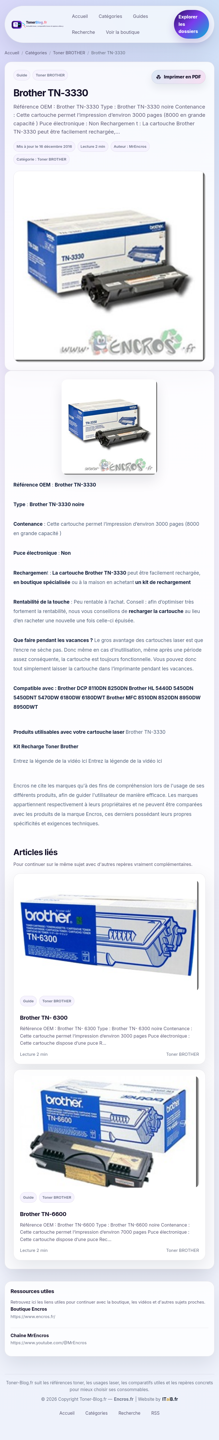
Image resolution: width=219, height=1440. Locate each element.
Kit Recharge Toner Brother (45, 746)
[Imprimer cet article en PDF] (178, 77)
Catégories (110, 16)
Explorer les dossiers (188, 24)
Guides (140, 16)
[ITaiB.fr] (170, 1399)
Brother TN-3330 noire (57, 504)
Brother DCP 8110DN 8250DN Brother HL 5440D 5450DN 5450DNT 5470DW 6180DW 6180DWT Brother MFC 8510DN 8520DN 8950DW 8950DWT (107, 697)
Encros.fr (124, 1399)
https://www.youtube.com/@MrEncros (49, 1342)
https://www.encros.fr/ (33, 1316)
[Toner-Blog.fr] (36, 24)
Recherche (83, 32)
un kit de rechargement (163, 582)
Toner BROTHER (69, 52)
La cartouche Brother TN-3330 (89, 573)
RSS (155, 1413)
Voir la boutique (122, 32)
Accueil (80, 16)
